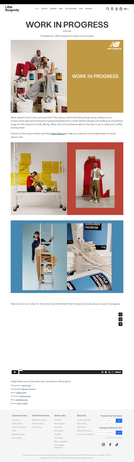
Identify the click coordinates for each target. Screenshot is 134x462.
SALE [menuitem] (37, 9)
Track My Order (38, 424)
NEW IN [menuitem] (44, 9)
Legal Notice (45, 458)
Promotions (58, 438)
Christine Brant (25, 396)
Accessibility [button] (17, 438)
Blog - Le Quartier (60, 442)
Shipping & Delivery (39, 420)
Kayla (19, 403)
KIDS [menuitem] (81, 9)
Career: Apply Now (84, 420)
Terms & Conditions (19, 427)
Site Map (57, 434)
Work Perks (81, 427)
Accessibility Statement (59, 446)
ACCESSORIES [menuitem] (71, 9)
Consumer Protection (85, 434)
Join (119, 421)
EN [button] (126, 9)
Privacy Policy (17, 424)
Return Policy (37, 427)
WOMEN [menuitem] (53, 9)
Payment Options (18, 434)
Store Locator (59, 424)
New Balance (58, 133)
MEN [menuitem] (61, 9)
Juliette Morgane (21, 400)
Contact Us (16, 420)
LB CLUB (57, 420)
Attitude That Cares (84, 431)
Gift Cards (58, 427)
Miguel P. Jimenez (28, 389)
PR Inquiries (58, 431)
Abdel (25, 403)
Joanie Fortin (26, 385)
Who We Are (82, 424)
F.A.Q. (14, 431)
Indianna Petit (21, 393)
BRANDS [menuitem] (88, 9)
